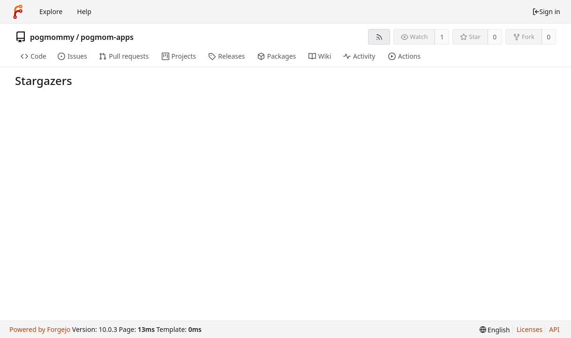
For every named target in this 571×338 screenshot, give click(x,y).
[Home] (18, 11)
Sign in (546, 11)
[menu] (495, 329)
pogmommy (52, 37)
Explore (50, 11)
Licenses (530, 329)
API (554, 329)
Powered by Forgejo (39, 329)
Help (84, 11)
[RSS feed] (379, 37)
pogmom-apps (107, 37)
